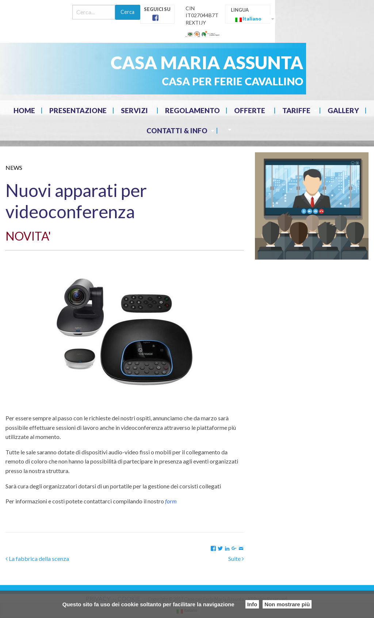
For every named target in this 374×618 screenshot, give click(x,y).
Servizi (134, 110)
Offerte (249, 110)
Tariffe (296, 110)
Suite (236, 558)
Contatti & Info (176, 130)
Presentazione (78, 110)
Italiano (248, 19)
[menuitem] (25, 110)
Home (24, 110)
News (13, 167)
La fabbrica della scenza (37, 558)
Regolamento (192, 110)
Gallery (343, 110)
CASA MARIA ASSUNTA (207, 62)
